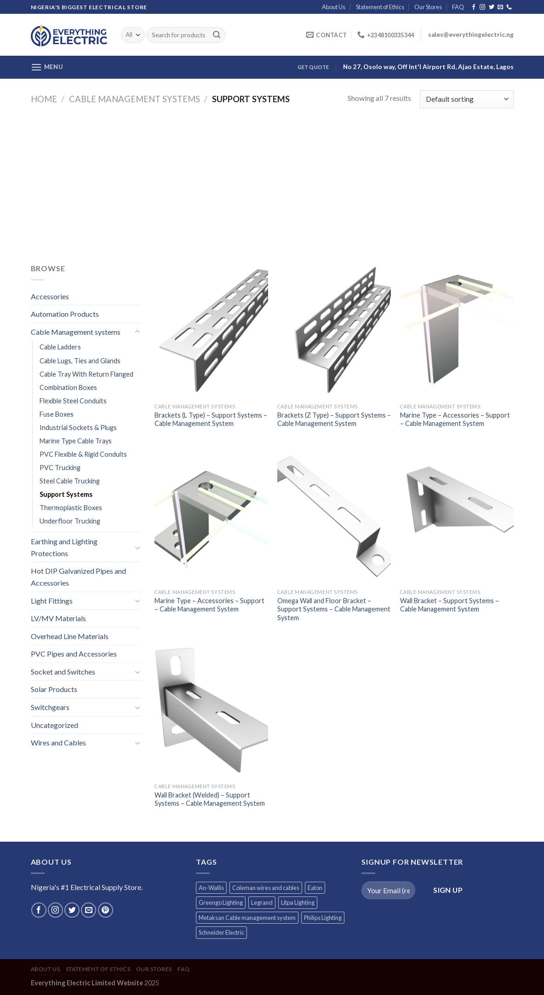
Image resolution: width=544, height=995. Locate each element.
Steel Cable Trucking (70, 481)
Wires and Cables (58, 742)
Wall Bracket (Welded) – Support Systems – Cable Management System (210, 799)
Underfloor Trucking (70, 521)
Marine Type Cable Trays (76, 441)
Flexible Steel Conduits (73, 401)
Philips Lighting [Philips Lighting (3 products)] (323, 917)
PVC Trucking (60, 467)
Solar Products (54, 689)
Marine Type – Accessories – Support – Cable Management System (455, 419)
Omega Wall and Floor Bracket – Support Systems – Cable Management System (333, 609)
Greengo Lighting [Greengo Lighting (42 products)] (221, 902)
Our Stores (428, 7)
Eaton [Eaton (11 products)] (315, 887)
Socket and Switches (63, 671)
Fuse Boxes (57, 414)
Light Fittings (52, 600)
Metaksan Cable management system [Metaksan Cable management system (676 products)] (247, 917)
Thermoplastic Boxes (71, 508)
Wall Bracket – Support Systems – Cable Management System (449, 605)
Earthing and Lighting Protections (64, 547)
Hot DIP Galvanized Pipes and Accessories (78, 576)
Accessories (50, 296)
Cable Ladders (60, 347)
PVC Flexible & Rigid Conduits (83, 454)
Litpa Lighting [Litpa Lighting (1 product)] (298, 902)
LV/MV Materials (58, 618)
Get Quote (313, 67)
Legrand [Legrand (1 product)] (262, 902)
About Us (333, 7)
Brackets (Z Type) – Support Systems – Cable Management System (334, 419)
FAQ (458, 7)
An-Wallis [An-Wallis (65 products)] (211, 887)
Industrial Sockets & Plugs (78, 427)
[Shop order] (466, 99)
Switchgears (50, 707)
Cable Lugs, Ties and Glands (80, 361)
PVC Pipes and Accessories (74, 653)
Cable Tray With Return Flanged (86, 374)
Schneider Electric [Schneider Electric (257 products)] (221, 932)
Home (44, 99)
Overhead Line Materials (70, 636)
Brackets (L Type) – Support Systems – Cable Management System (211, 419)
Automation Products (65, 313)
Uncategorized (54, 725)
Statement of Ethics (380, 7)
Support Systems (66, 494)
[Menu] (47, 67)
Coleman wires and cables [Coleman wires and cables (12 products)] (265, 887)
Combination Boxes (68, 387)
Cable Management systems (134, 99)
